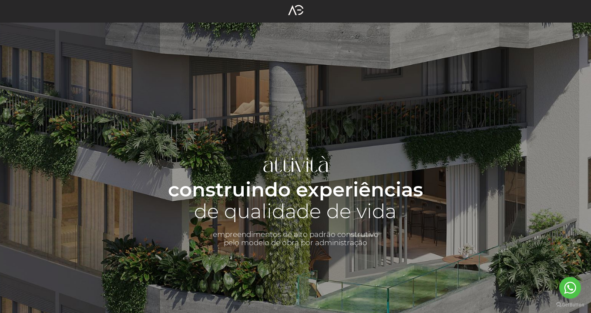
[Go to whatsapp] (570, 288)
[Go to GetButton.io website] (570, 304)
